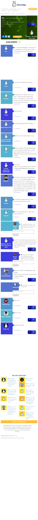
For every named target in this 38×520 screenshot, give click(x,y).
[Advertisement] (19, 68)
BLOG (19, 9)
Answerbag (4, 437)
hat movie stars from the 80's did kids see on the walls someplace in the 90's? (30, 400)
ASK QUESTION (33, 9)
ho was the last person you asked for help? (30, 385)
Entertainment (5, 13)
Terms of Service (11, 437)
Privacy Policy (20, 437)
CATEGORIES (12, 9)
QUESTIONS (5, 9)
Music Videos (20, 13)
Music (13, 13)
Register (15, 10)
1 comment (16, 217)
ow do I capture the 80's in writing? (30, 408)
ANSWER (17, 36)
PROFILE (4, 10)
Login (9, 10)
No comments (17, 53)
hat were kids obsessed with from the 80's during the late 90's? (30, 415)
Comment (15, 234)
